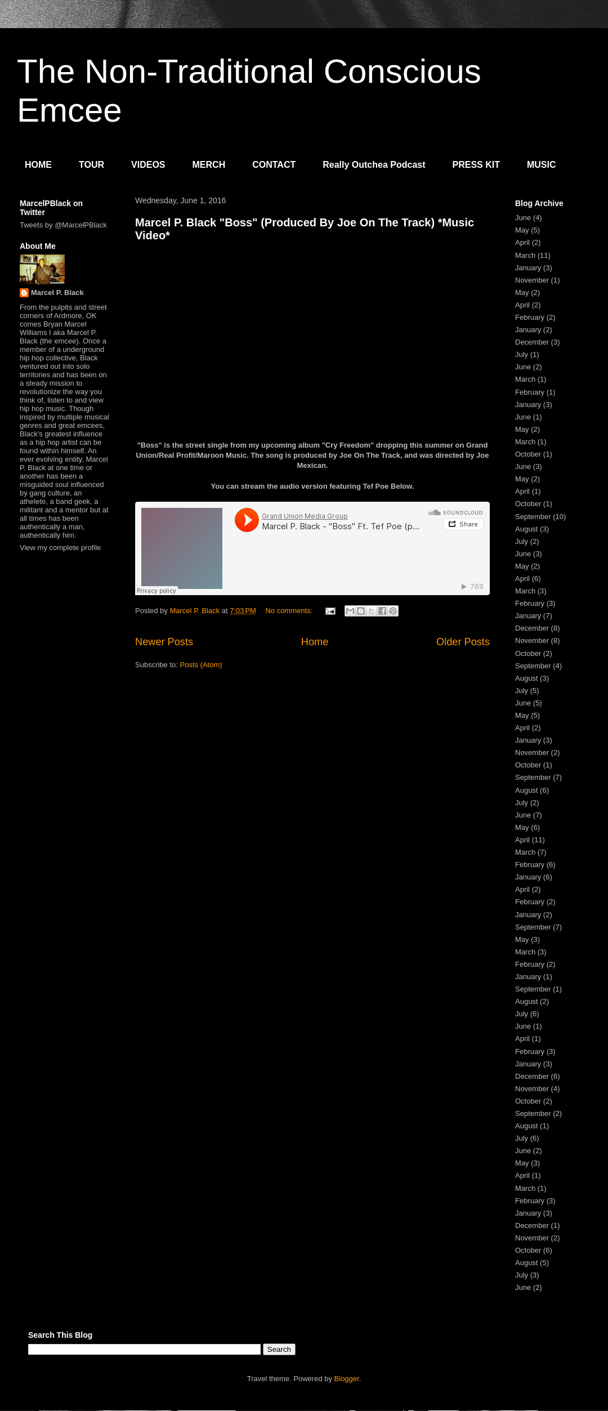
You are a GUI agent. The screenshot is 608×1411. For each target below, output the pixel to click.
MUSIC (541, 164)
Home (315, 642)
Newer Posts (164, 642)
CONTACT (274, 164)
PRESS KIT (476, 164)
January (528, 268)
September (533, 516)
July (521, 354)
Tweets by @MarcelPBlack (63, 225)
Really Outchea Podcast (374, 164)
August (526, 529)
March (525, 255)
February (529, 317)
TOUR (91, 164)
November (532, 280)
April (522, 242)
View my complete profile (60, 547)
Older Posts (463, 642)
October (528, 454)
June (523, 217)
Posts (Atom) (201, 664)
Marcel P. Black (57, 292)
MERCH (209, 164)
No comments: (289, 610)
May (522, 230)
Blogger (346, 1378)
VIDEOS (148, 164)
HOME (38, 164)
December (532, 342)
